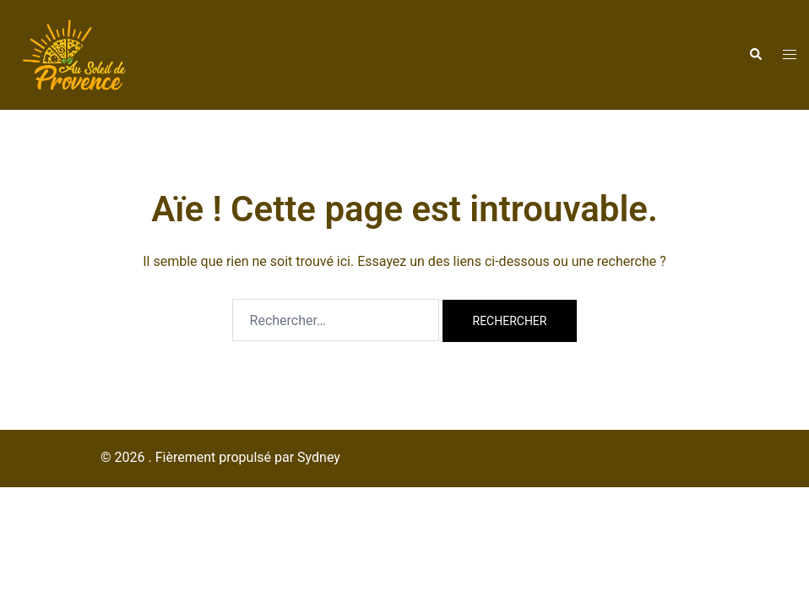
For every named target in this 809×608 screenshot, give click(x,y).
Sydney (318, 457)
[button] (755, 55)
